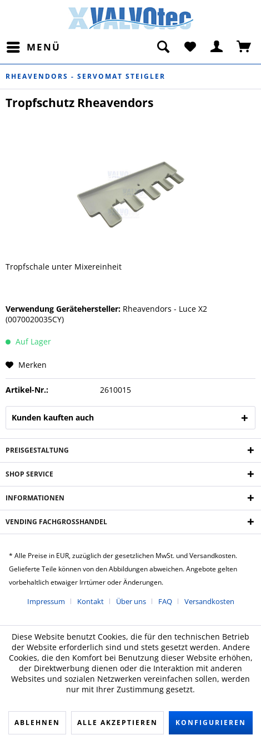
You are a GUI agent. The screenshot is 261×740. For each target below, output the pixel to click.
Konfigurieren (210, 722)
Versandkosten (209, 601)
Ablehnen (37, 722)
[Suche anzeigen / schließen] (163, 47)
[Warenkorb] (244, 47)
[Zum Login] (217, 47)
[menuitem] (33, 47)
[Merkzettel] (190, 47)
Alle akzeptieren (117, 722)
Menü (34, 45)
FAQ (165, 601)
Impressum (46, 601)
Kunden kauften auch (53, 417)
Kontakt (90, 601)
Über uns (131, 601)
